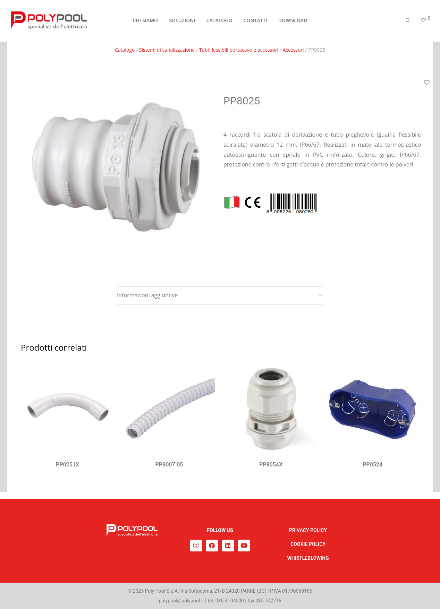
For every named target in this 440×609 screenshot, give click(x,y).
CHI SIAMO (145, 21)
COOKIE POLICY (307, 544)
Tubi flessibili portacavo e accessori (238, 49)
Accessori (293, 49)
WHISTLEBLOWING (308, 558)
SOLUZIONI (182, 21)
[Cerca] (408, 22)
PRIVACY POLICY (308, 530)
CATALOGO (219, 21)
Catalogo (125, 49)
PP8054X (270, 464)
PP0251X (67, 464)
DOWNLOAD (292, 21)
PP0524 (372, 464)
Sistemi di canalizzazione (167, 49)
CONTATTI (255, 21)
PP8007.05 (169, 464)
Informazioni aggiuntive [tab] (147, 295)
